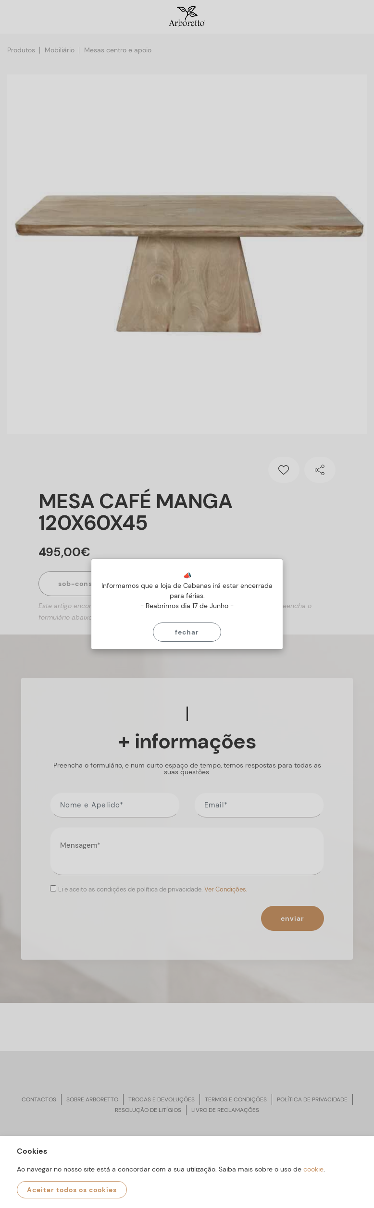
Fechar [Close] (187, 632)
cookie (313, 1169)
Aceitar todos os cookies (72, 1189)
